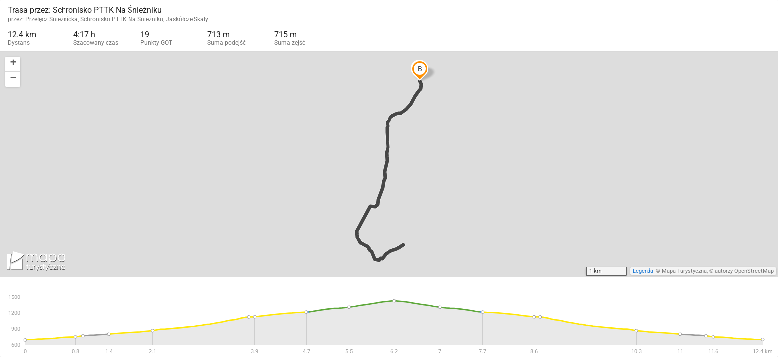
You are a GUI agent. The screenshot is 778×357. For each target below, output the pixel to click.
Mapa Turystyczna (684, 271)
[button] (12, 64)
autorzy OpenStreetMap (744, 271)
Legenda (643, 271)
